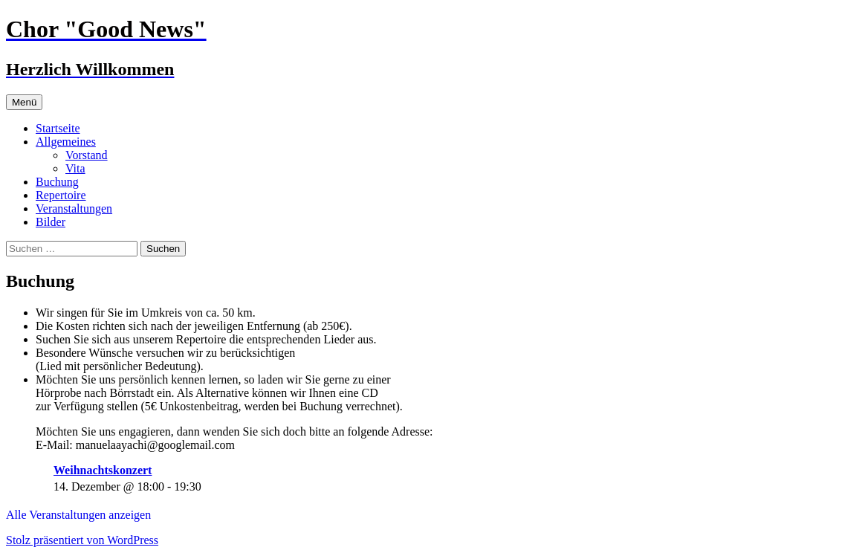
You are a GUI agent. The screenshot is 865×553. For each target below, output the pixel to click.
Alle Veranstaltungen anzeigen (78, 514)
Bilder (50, 222)
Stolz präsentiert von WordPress (82, 540)
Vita (75, 168)
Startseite (58, 128)
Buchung (57, 181)
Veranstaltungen (74, 208)
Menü (24, 102)
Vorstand (86, 155)
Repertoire (61, 195)
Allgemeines (66, 141)
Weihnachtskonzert (103, 470)
